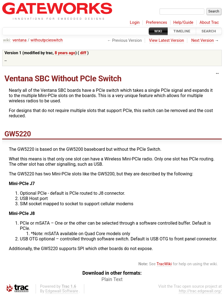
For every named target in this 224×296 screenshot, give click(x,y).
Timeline (181, 31)
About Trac (209, 22)
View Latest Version (166, 40)
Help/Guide (183, 22)
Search (209, 31)
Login (135, 22)
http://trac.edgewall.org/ (200, 291)
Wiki (158, 31)
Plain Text (111, 279)
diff (83, 53)
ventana (19, 40)
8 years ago (65, 53)
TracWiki (164, 264)
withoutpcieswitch (47, 40)
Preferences (156, 22)
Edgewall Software (61, 291)
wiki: (7, 40)
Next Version (202, 40)
